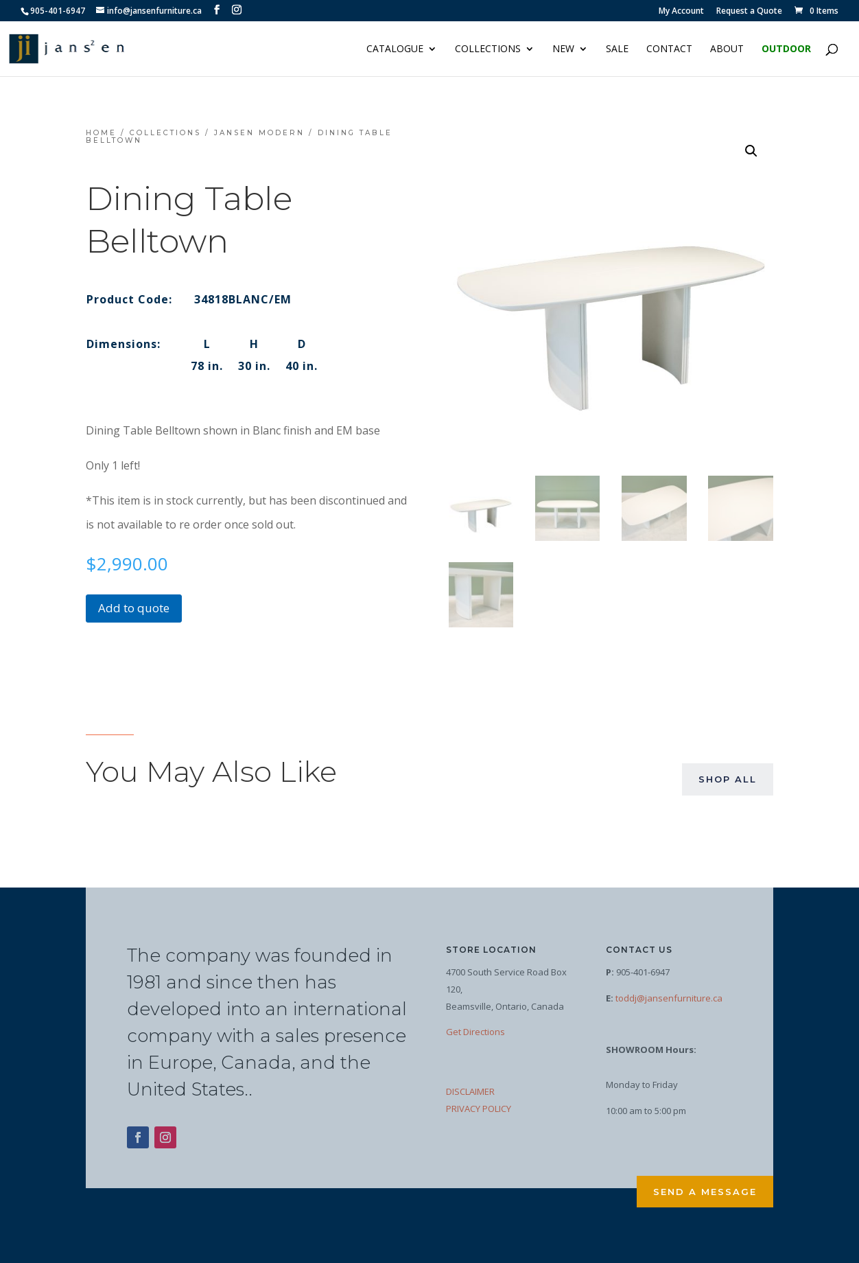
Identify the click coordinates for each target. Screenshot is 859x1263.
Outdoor (786, 49)
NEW (563, 49)
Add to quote (133, 608)
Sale (617, 49)
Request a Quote (749, 11)
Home (101, 132)
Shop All (727, 779)
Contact (669, 49)
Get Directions (475, 1032)
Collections (488, 49)
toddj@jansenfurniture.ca (668, 998)
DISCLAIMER (470, 1091)
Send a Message (705, 1191)
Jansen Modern (259, 132)
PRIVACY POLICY (478, 1108)
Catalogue (394, 49)
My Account (681, 11)
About (727, 49)
